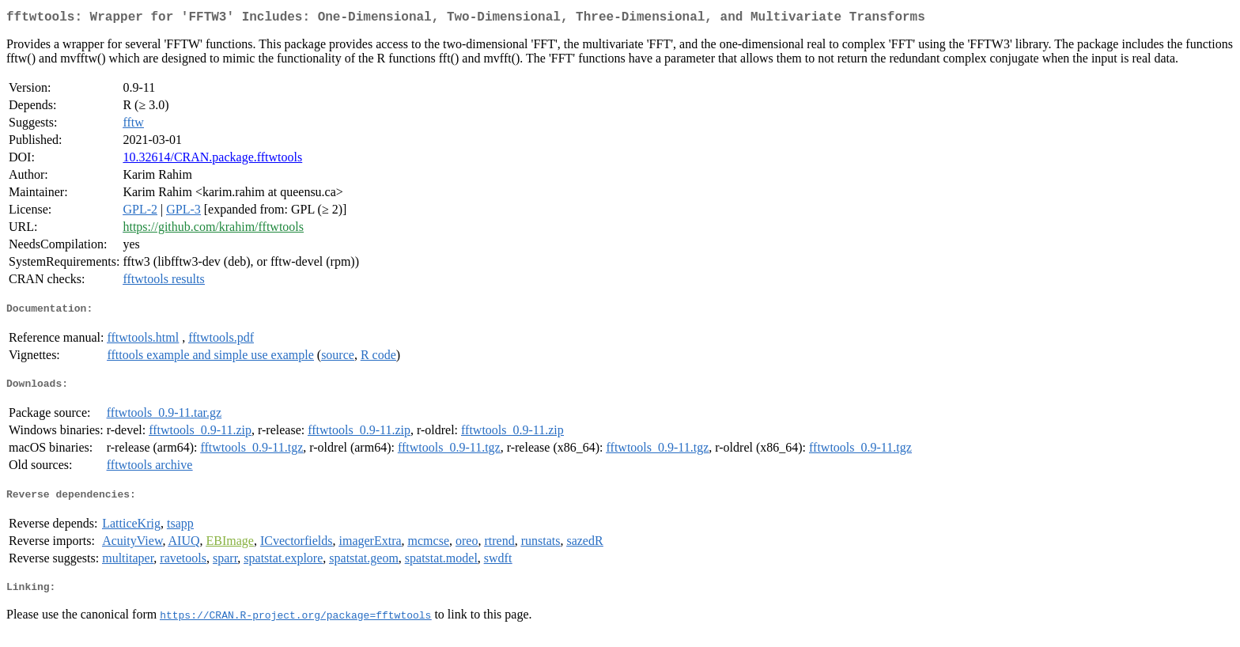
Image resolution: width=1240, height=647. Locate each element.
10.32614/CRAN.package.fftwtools (212, 160)
